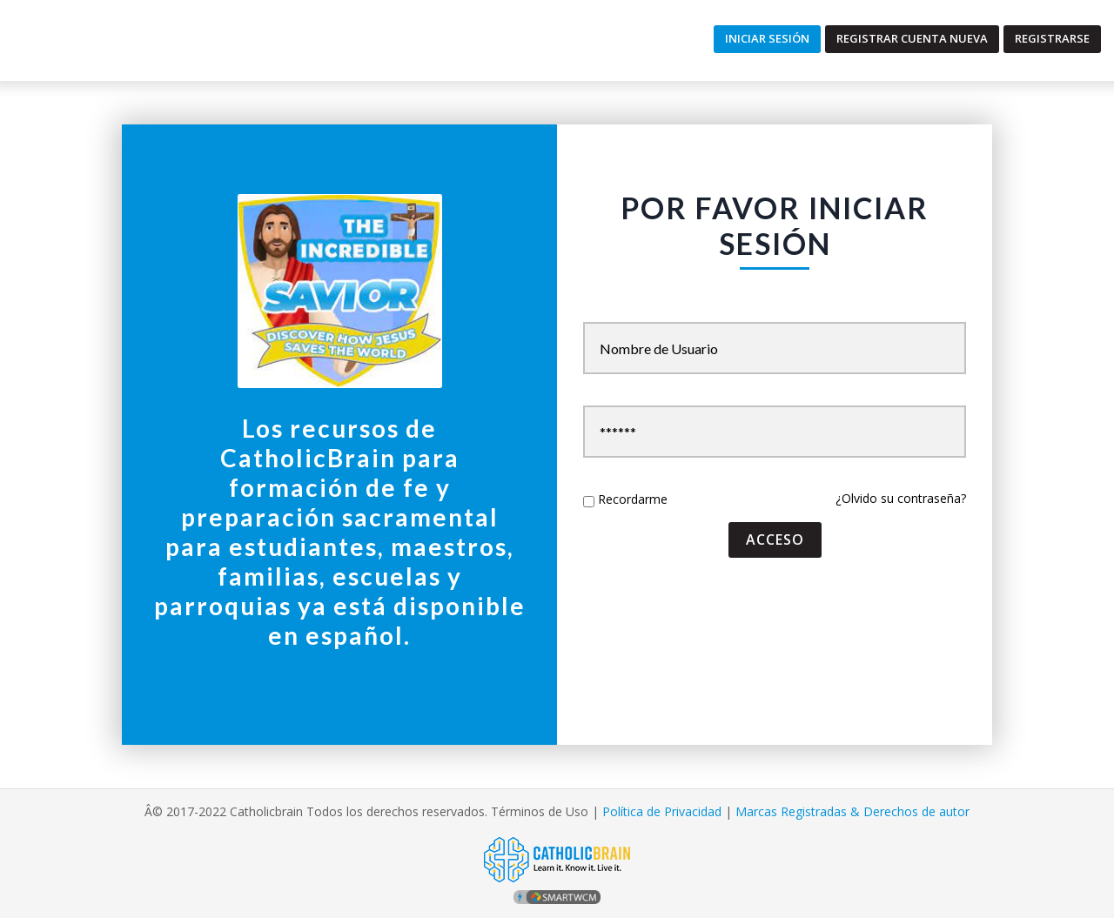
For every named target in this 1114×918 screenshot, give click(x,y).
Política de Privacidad (661, 811)
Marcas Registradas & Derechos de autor (852, 811)
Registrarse (1052, 38)
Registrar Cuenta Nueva (912, 38)
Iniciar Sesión (767, 38)
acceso (775, 539)
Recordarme (633, 499)
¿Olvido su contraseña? (901, 498)
